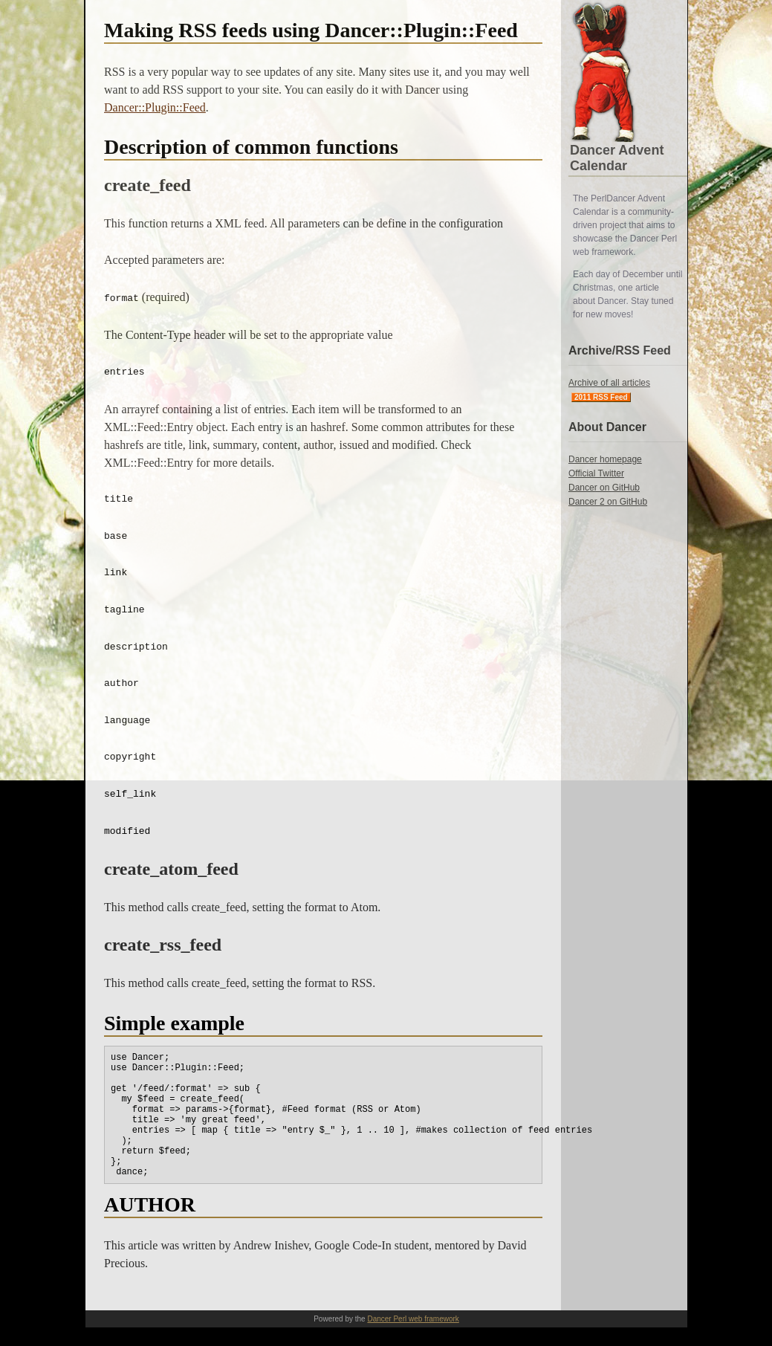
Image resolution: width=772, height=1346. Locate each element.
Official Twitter (596, 473)
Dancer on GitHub (604, 487)
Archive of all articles (609, 383)
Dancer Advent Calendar (617, 158)
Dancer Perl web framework (412, 1319)
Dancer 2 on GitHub (607, 501)
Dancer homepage (605, 459)
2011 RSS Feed (601, 397)
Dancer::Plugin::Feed (155, 107)
